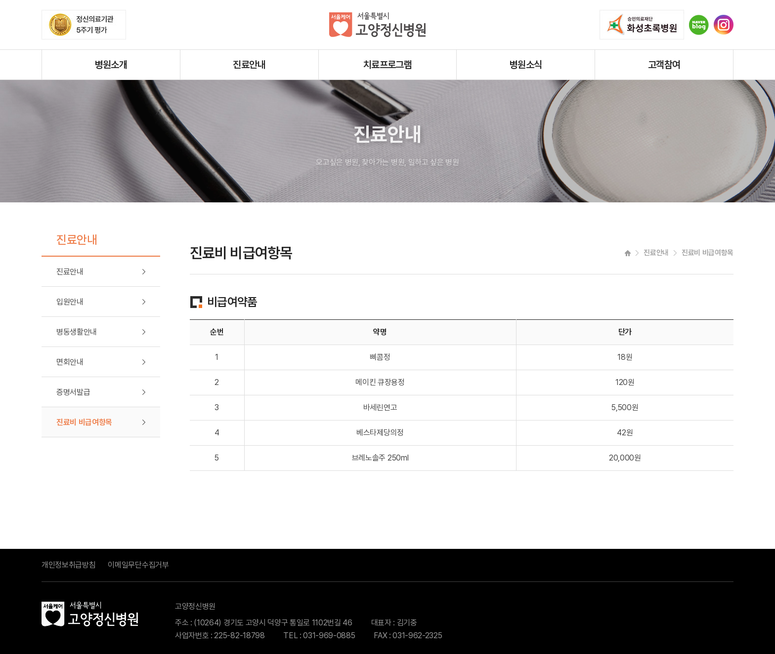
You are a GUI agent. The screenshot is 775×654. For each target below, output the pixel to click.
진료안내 (249, 65)
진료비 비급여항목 (84, 422)
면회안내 (70, 362)
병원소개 (111, 65)
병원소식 (526, 65)
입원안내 (70, 302)
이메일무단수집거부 (138, 565)
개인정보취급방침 (68, 565)
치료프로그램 (387, 65)
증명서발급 (73, 392)
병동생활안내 (76, 332)
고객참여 (664, 65)
